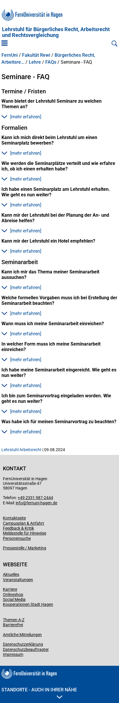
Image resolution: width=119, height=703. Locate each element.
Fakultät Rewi (36, 55)
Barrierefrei (13, 624)
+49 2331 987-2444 (35, 497)
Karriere (10, 589)
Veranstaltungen (18, 579)
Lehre (35, 62)
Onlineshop (13, 594)
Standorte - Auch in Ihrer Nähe (39, 693)
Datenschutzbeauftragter (26, 649)
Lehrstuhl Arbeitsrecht (21, 449)
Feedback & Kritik (18, 528)
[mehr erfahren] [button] (21, 117)
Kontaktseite (14, 518)
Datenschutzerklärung (23, 644)
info (19, 503)
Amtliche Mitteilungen (22, 634)
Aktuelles (11, 574)
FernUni (9, 55)
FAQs (50, 62)
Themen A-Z (13, 619)
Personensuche (17, 538)
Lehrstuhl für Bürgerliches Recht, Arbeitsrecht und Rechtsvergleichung (56, 32)
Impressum (13, 654)
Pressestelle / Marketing (24, 548)
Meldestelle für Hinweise (24, 533)
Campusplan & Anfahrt (23, 523)
